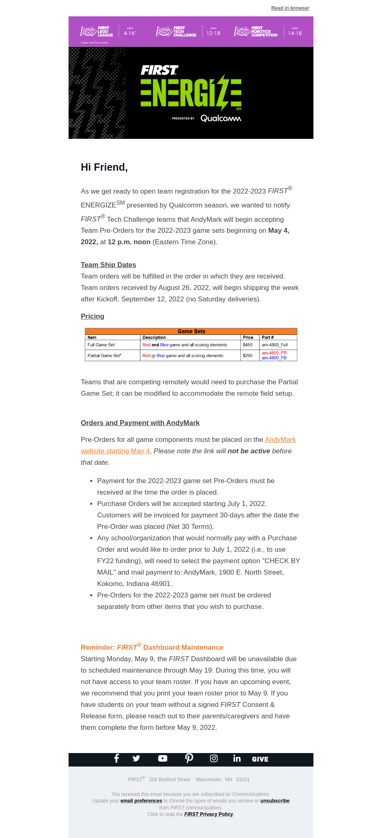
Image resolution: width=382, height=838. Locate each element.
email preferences (141, 801)
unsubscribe (274, 801)
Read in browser (290, 8)
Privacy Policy (208, 814)
